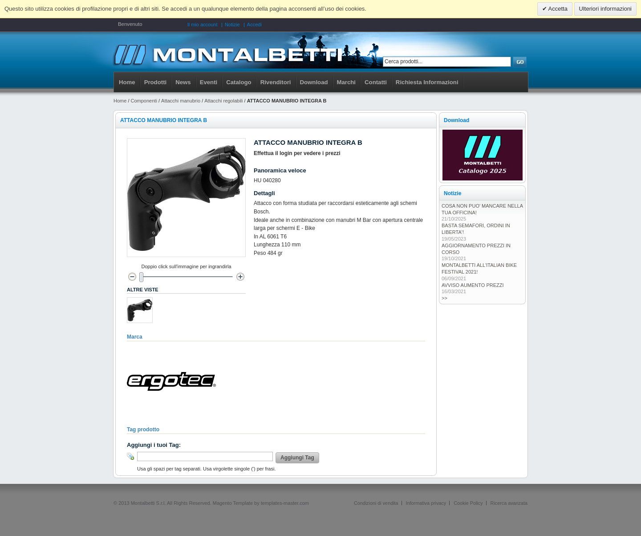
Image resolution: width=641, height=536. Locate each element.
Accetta (557, 8)
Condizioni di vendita (376, 503)
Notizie (232, 24)
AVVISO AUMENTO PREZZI (473, 285)
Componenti (144, 100)
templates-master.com (285, 503)
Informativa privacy (426, 503)
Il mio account (202, 24)
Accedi (254, 24)
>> (444, 298)
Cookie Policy (468, 503)
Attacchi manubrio (180, 100)
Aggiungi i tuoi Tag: (154, 445)
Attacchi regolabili (223, 100)
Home (127, 82)
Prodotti (155, 82)
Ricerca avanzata (509, 503)
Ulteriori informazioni (605, 8)
